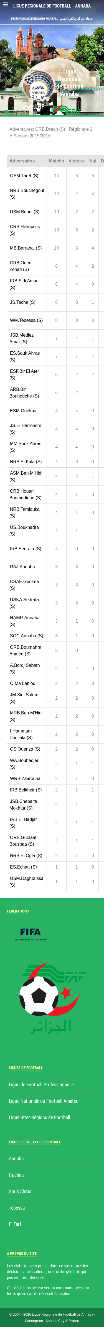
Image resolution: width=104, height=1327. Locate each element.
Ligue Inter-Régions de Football (39, 1118)
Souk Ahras (20, 1192)
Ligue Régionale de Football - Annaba (52, 6)
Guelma (16, 1175)
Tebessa (17, 1208)
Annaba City (55, 1321)
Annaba (16, 1159)
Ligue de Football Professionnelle (41, 1085)
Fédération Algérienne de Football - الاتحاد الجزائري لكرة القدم (52, 19)
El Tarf (15, 1224)
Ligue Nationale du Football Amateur (44, 1101)
